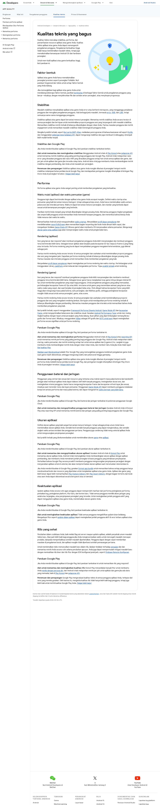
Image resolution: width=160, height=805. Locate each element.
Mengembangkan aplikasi (73, 3)
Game (56, 800)
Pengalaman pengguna (38, 14)
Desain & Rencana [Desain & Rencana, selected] (47, 3)
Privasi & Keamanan (78, 14)
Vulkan (78, 318)
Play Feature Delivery (77, 474)
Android (36, 803)
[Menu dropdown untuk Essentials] (35, 2)
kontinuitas (78, 93)
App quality (9, 9)
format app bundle (85, 468)
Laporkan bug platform (147, 800)
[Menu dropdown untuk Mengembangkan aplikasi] (86, 2)
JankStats (59, 266)
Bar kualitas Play (44, 348)
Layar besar (79, 803)
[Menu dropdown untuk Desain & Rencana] (57, 2)
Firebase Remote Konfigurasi (117, 552)
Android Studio (150, 3)
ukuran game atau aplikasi (47, 230)
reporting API (126, 337)
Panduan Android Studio (126, 803)
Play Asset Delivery (97, 474)
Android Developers (43, 26)
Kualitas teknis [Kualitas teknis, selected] (59, 14)
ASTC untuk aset (106, 318)
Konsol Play (115, 453)
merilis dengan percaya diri (52, 571)
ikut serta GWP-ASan (72, 132)
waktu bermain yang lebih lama (111, 390)
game (96, 438)
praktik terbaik (108, 266)
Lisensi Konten (94, 594)
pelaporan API (127, 153)
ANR (113, 112)
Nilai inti (20, 14)
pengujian (114, 547)
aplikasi (105, 438)
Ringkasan (7, 14)
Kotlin (130, 132)
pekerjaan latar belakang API (63, 135)
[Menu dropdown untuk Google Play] (104, 2)
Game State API (61, 227)
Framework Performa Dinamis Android (86, 310)
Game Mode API (108, 310)
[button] (14, 31)
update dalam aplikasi (66, 517)
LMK (121, 112)
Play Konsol (112, 153)
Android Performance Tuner (105, 313)
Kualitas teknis (84, 26)
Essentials (27, 3)
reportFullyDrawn (58, 224)
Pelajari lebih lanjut (72, 174)
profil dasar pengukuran (107, 222)
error (109, 112)
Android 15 (100, 800)
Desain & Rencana (59, 26)
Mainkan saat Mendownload (48, 352)
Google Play (96, 3)
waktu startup (80, 222)
